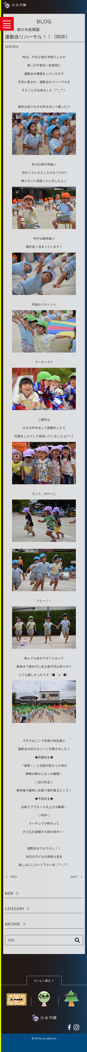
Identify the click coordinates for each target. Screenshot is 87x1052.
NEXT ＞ (77, 877)
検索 (77, 940)
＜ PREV (11, 877)
